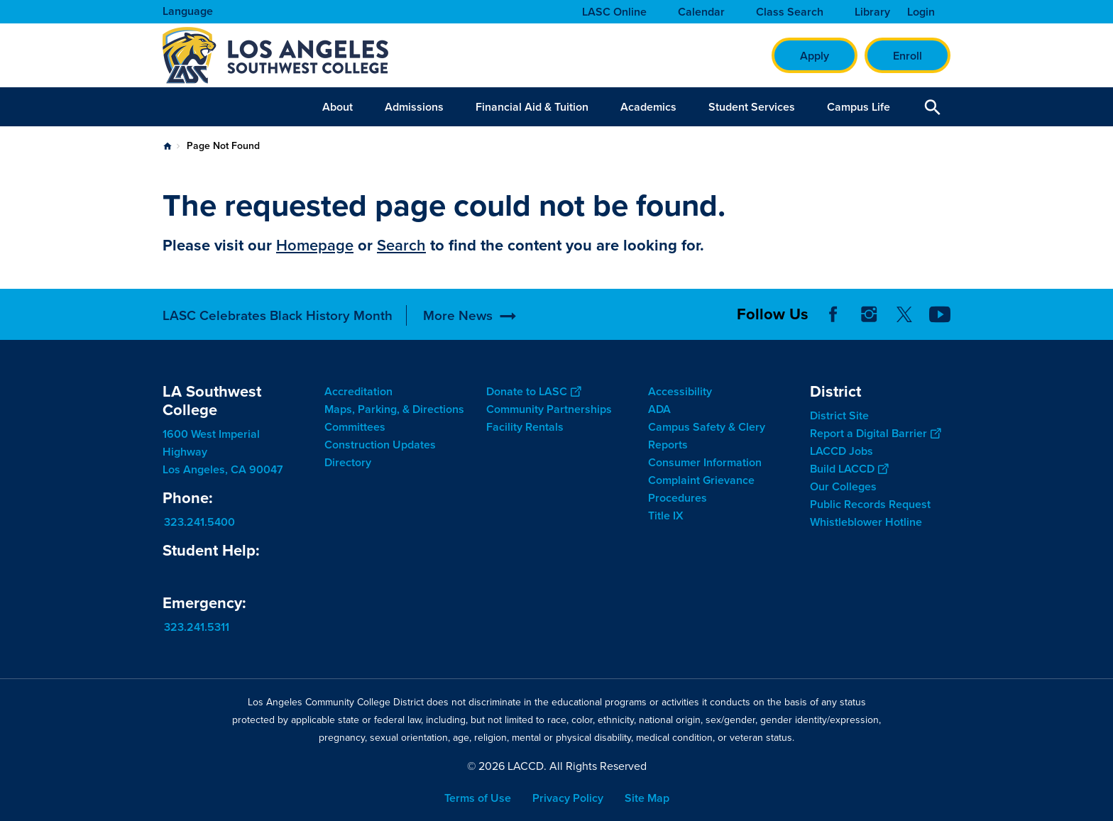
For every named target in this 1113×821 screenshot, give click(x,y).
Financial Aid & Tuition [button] (532, 107)
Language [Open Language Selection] (188, 11)
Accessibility (680, 391)
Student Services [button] (751, 107)
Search (401, 245)
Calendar (701, 12)
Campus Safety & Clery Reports (706, 436)
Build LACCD (849, 469)
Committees (354, 427)
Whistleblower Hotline (866, 522)
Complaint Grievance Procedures (701, 489)
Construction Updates (380, 444)
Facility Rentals (525, 427)
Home (167, 146)
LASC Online (614, 12)
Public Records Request (870, 504)
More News (458, 315)
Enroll (907, 56)
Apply (814, 56)
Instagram (868, 314)
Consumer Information (705, 462)
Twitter (904, 314)
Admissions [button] (414, 107)
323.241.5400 (199, 522)
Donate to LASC (533, 391)
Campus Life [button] (858, 107)
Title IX (666, 515)
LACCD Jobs (841, 451)
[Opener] (1099, 326)
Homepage (314, 245)
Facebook (833, 314)
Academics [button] (648, 107)
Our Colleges (843, 486)
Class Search (789, 12)
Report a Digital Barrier (875, 433)
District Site (839, 415)
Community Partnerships (549, 409)
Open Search (932, 106)
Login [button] (921, 12)
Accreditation (358, 391)
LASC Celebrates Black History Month (278, 315)
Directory (347, 462)
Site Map (647, 798)
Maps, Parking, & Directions (394, 409)
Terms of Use (477, 798)
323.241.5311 (196, 627)
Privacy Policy (567, 798)
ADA (659, 409)
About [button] (337, 107)
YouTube (939, 314)
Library (872, 12)
